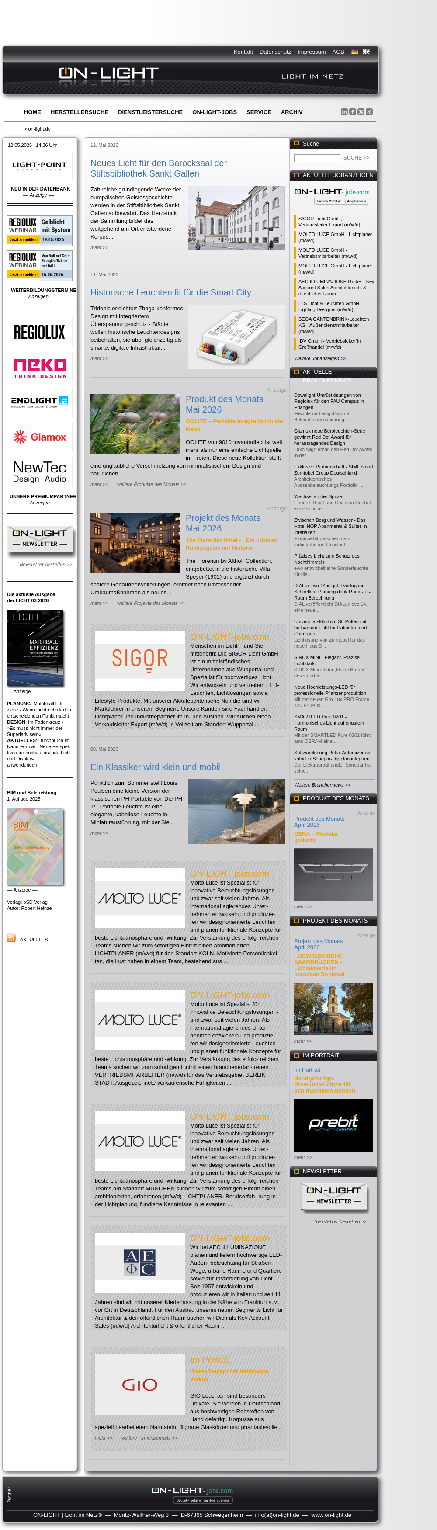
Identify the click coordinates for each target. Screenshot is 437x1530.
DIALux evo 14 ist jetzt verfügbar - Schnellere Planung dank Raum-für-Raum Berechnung (332, 591)
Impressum (312, 52)
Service (258, 112)
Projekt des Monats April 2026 (318, 944)
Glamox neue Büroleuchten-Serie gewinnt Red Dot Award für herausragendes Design (329, 437)
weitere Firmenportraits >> (149, 1437)
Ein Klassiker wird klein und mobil (155, 767)
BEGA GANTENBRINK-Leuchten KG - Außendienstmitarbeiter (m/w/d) (333, 325)
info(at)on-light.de (277, 1515)
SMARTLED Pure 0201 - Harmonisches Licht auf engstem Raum (329, 723)
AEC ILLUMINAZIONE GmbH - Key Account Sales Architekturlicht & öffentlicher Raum (336, 287)
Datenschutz (275, 52)
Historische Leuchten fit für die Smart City (170, 292)
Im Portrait (210, 1359)
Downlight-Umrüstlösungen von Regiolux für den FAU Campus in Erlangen (329, 401)
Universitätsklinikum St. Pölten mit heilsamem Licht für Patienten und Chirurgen (330, 627)
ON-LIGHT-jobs (214, 112)
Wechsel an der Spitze (318, 496)
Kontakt (243, 52)
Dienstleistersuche (150, 112)
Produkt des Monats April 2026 (319, 821)
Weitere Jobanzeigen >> (320, 358)
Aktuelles (34, 939)
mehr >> (99, 247)
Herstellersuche (79, 112)
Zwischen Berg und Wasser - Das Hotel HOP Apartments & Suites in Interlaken (330, 526)
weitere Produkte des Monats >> (151, 484)
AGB (338, 52)
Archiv (292, 112)
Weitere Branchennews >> (322, 785)
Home (32, 112)
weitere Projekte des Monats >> (151, 603)
